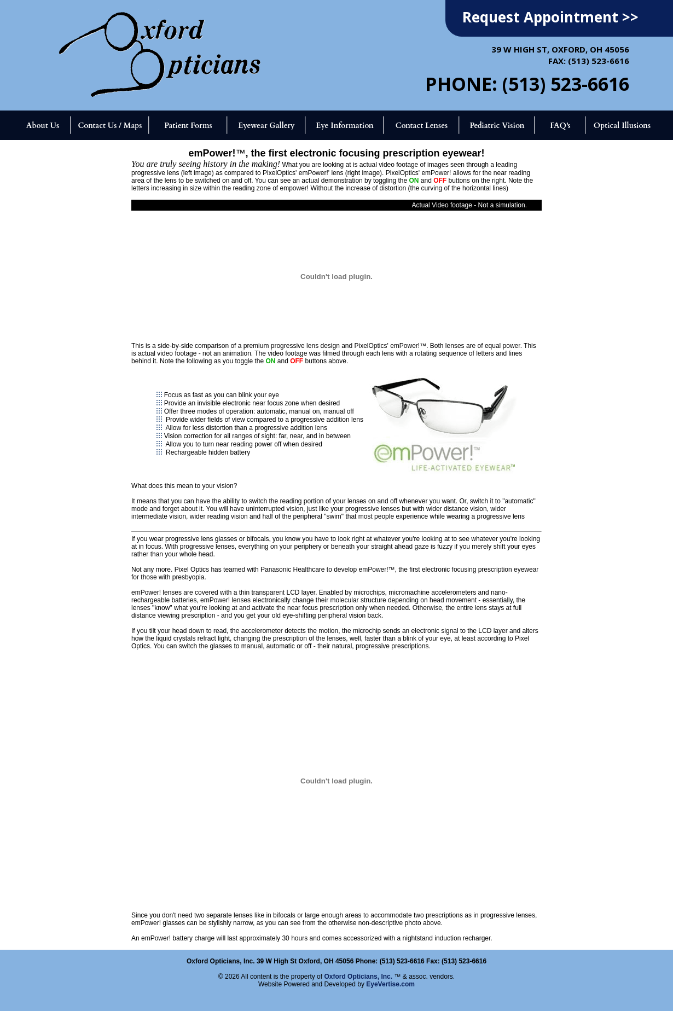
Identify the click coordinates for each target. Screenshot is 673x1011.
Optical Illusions (622, 125)
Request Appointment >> (550, 17)
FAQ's (560, 125)
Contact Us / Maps (110, 125)
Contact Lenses (422, 125)
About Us (42, 125)
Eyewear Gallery (266, 125)
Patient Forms (188, 125)
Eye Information (344, 125)
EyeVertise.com (390, 984)
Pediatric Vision (496, 125)
